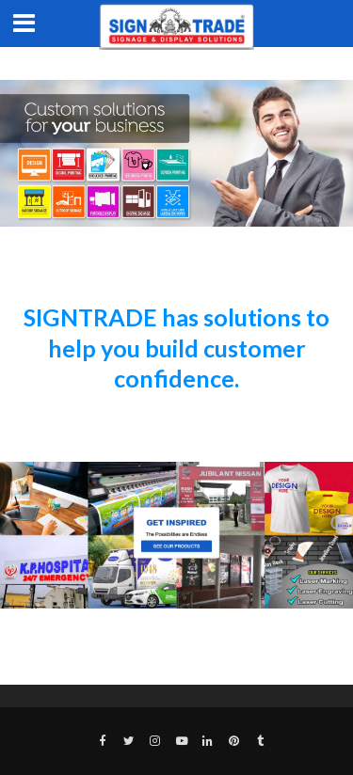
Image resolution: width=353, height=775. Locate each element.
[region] (176, 153)
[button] (176, 535)
